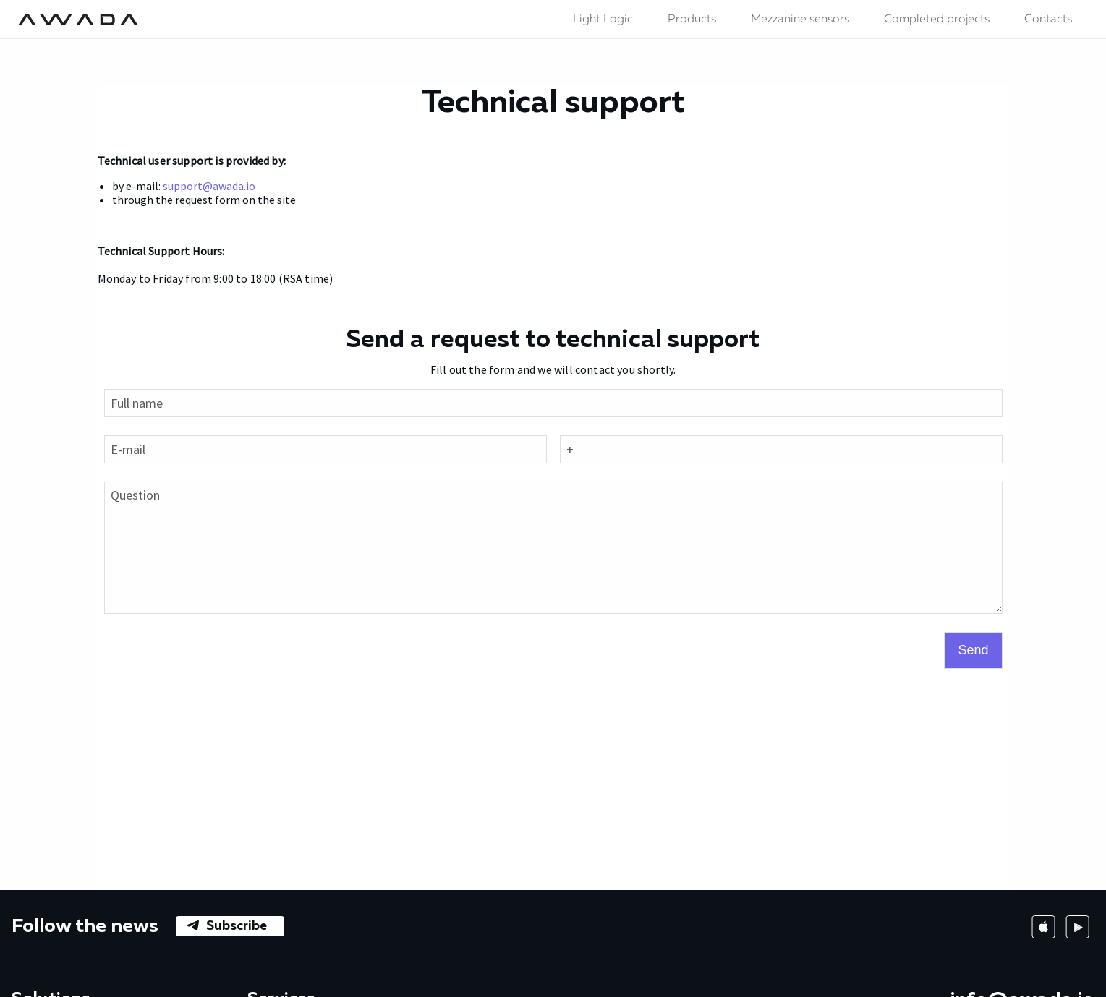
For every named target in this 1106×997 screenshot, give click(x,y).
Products (692, 19)
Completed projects (937, 19)
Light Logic (603, 19)
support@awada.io (209, 186)
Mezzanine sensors (800, 19)
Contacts (1048, 19)
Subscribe (236, 926)
